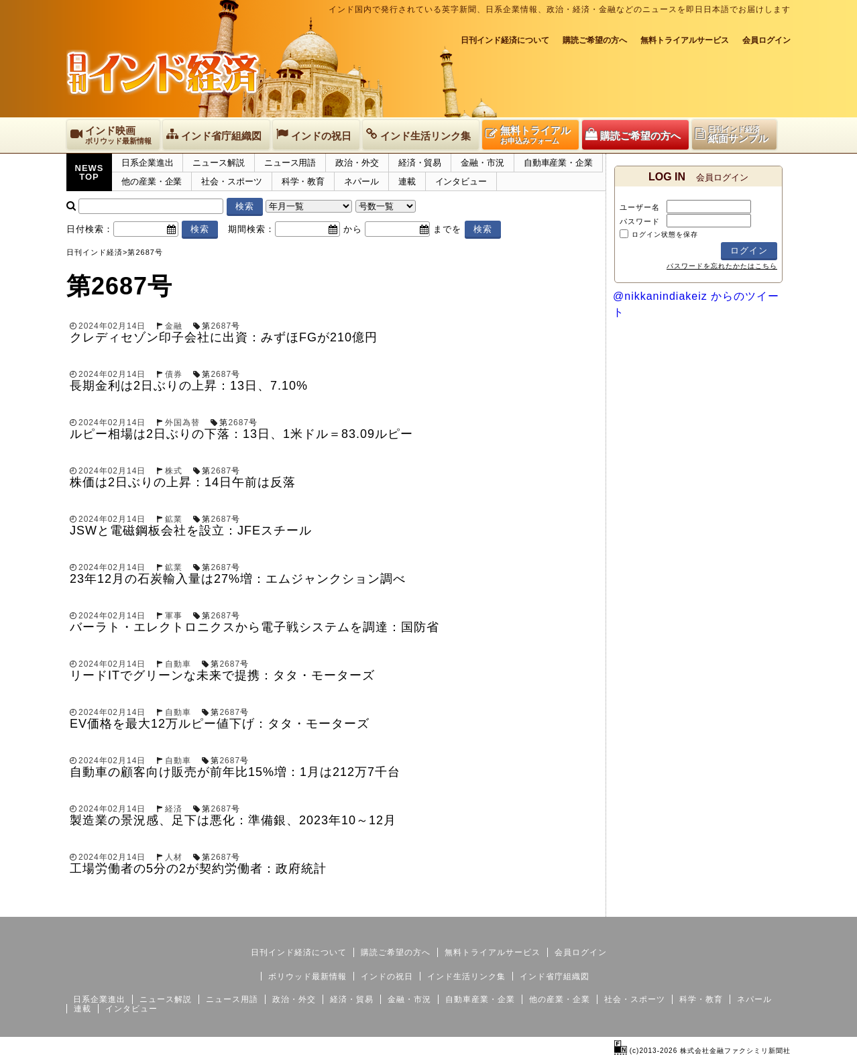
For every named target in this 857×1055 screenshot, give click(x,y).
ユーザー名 (640, 207)
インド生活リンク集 (466, 976)
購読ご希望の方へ (595, 40)
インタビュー (461, 181)
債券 (173, 374)
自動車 (178, 664)
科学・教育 (303, 181)
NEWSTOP (89, 172)
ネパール (361, 181)
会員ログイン (766, 40)
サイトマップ (689, 906)
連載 (407, 181)
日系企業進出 (147, 163)
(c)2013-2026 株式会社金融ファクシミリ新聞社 (702, 1050)
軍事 (173, 615)
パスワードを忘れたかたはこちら (722, 266)
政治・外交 (357, 163)
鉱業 (173, 519)
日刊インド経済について (505, 40)
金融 (173, 326)
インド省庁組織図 (554, 976)
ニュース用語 (290, 163)
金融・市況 (482, 163)
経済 (173, 809)
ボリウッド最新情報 (307, 976)
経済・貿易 (420, 163)
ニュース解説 (218, 163)
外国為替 (182, 422)
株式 (173, 471)
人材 (173, 857)
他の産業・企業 (151, 181)
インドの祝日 (387, 976)
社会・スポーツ (231, 181)
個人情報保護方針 (758, 906)
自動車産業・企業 (558, 163)
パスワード (640, 221)
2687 (221, 326)
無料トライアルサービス (684, 40)
